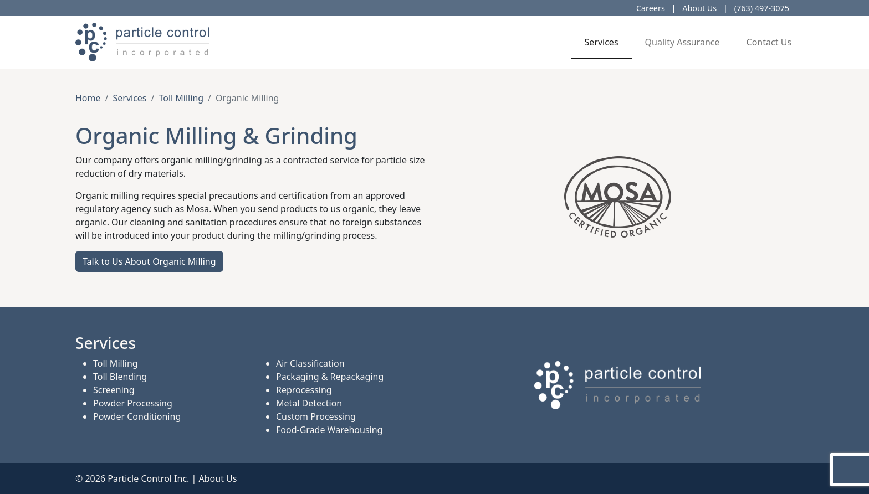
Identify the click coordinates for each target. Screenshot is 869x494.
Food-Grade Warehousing (329, 430)
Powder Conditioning (137, 416)
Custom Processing (316, 416)
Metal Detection (309, 403)
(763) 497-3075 (761, 8)
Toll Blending (120, 377)
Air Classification (310, 363)
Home (88, 98)
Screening (114, 390)
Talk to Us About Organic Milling (149, 261)
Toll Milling (181, 98)
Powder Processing (132, 403)
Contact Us (769, 42)
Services (601, 42)
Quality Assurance (682, 42)
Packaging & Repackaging (330, 377)
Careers (650, 8)
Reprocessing (304, 390)
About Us (699, 8)
